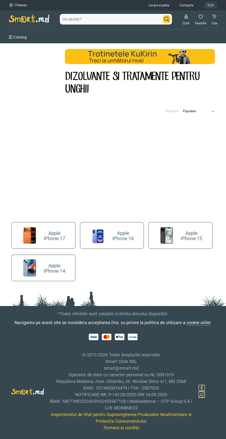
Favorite (200, 19)
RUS (210, 5)
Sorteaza (171, 111)
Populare (189, 111)
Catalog (18, 37)
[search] (167, 19)
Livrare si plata (159, 5)
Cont (186, 19)
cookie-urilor (198, 319)
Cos (214, 19)
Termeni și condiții (121, 424)
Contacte (186, 5)
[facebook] (201, 384)
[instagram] (201, 391)
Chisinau (21, 5)
